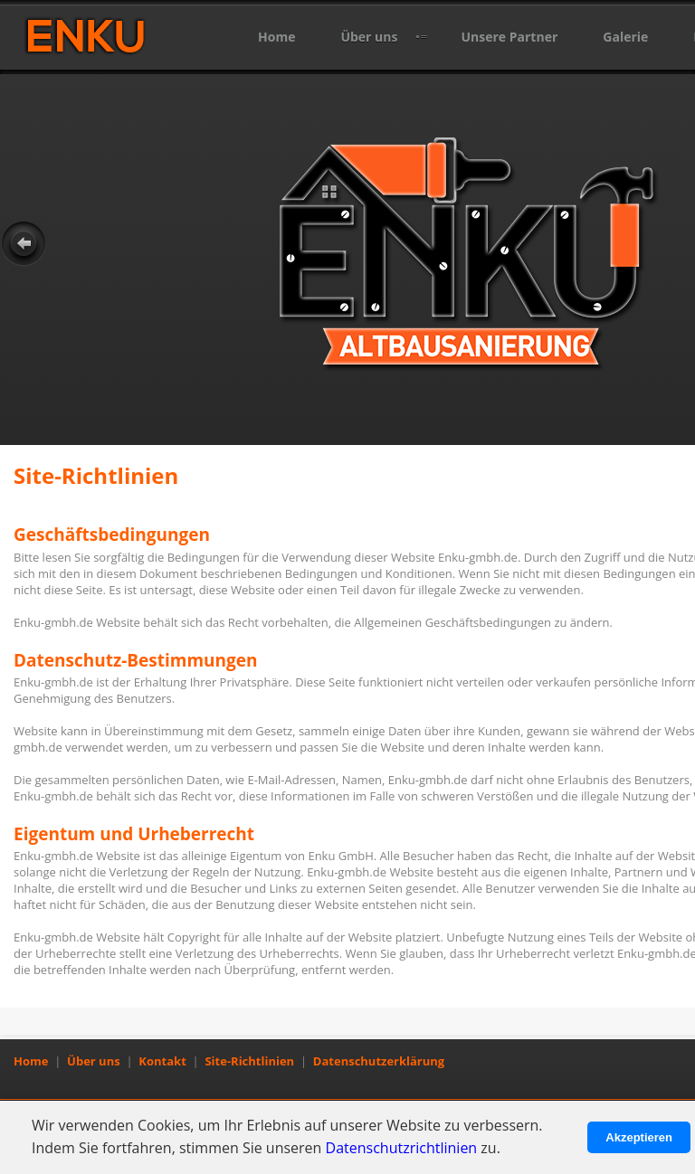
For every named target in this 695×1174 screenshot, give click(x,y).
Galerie (625, 36)
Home (276, 36)
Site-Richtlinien (249, 1061)
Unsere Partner (509, 36)
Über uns (368, 36)
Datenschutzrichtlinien (402, 1148)
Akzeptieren (638, 1137)
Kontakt (162, 1061)
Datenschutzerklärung (378, 1061)
